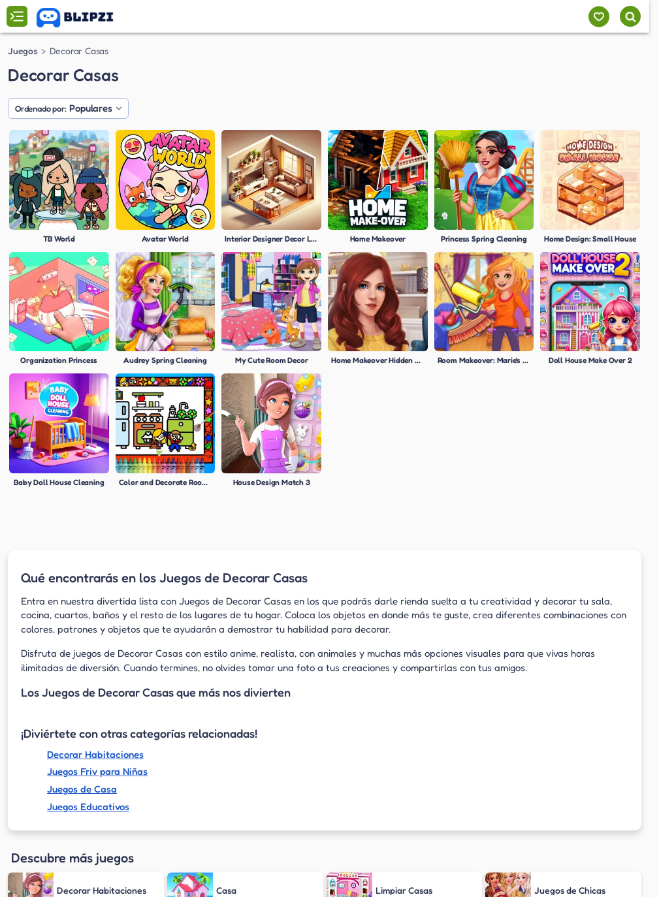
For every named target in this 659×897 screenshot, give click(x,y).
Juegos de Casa (82, 789)
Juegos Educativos (88, 806)
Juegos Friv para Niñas (97, 771)
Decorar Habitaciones (95, 754)
